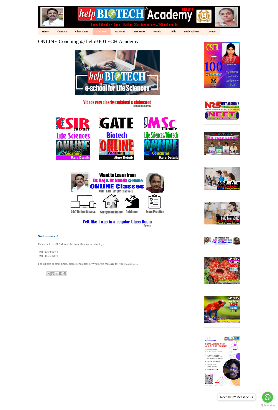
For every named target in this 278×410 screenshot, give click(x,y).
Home (45, 31)
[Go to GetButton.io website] (268, 405)
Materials (120, 31)
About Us (62, 31)
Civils (173, 31)
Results (157, 31)
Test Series (140, 31)
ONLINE (101, 31)
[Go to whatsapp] (267, 397)
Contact (211, 31)
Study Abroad (191, 31)
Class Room (81, 31)
